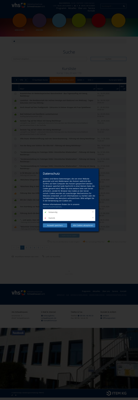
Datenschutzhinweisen (52, 207)
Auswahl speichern (55, 225)
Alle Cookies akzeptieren (83, 225)
